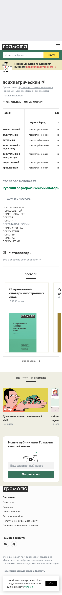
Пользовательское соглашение (20, 525)
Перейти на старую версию (26, 571)
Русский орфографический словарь (31, 188)
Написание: (8, 91)
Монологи (8, 424)
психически (11, 241)
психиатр (9, 220)
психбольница (13, 207)
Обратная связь (12, 511)
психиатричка (13, 228)
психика (9, 237)
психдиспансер (14, 214)
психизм (9, 234)
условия (28, 586)
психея (8, 217)
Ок (51, 583)
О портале (8, 502)
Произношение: (10, 87)
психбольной (12, 210)
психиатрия (11, 231)
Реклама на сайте (13, 516)
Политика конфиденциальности (20, 520)
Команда (8, 506)
